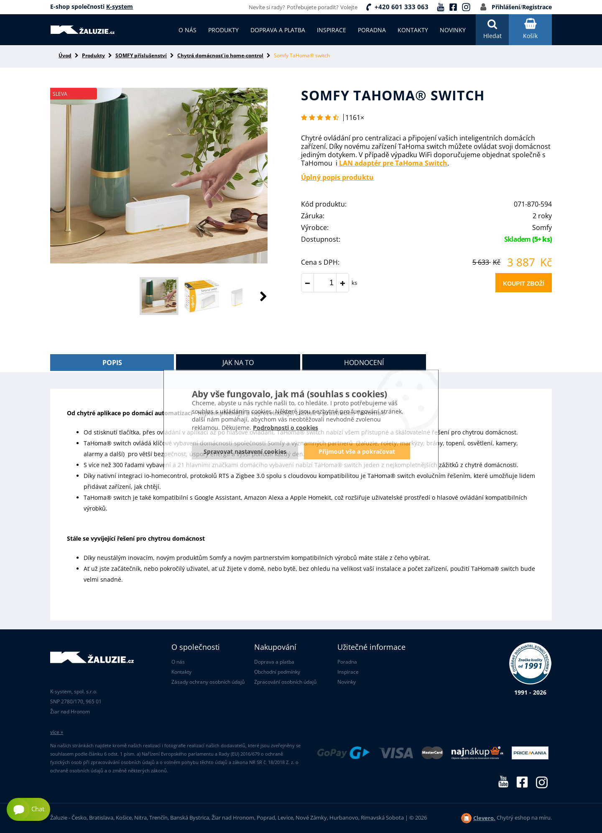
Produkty (93, 55)
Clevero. (484, 818)
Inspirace (348, 671)
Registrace (537, 7)
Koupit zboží (523, 283)
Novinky (346, 681)
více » (56, 732)
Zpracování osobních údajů (285, 681)
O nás (178, 661)
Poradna (347, 661)
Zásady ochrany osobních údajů (208, 681)
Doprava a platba (274, 661)
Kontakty (181, 671)
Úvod (65, 55)
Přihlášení (506, 7)
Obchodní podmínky (277, 671)
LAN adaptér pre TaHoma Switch (393, 163)
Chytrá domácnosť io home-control (220, 55)
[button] (255, 296)
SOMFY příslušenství (141, 55)
